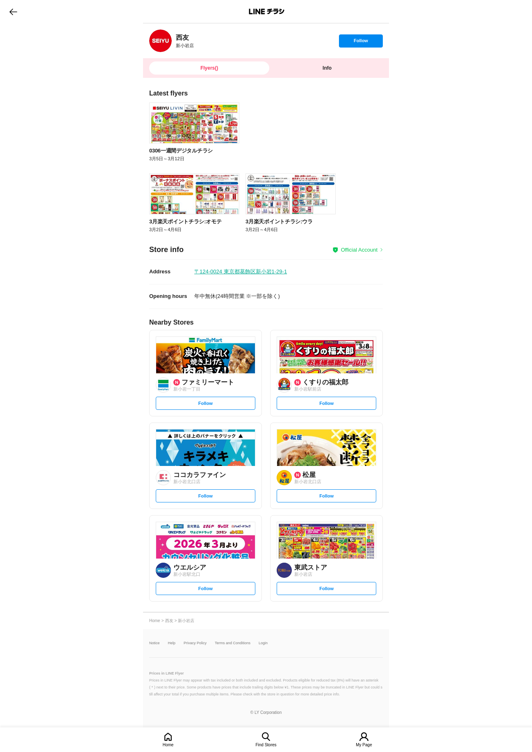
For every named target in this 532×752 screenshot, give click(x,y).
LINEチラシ (266, 11)
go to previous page (13, 11)
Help (172, 643)
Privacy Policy (195, 643)
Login (263, 643)
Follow (360, 43)
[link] (160, 41)
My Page (364, 745)
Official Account (359, 250)
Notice (154, 643)
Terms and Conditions (232, 643)
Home (168, 745)
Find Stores (265, 745)
